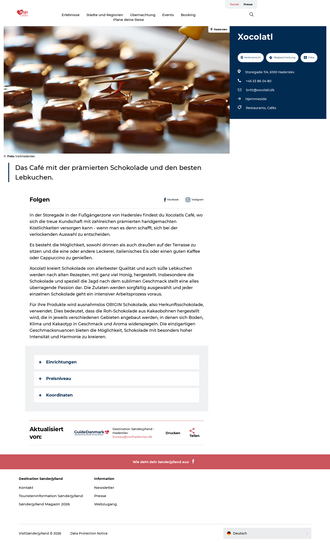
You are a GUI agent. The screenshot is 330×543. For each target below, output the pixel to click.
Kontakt (30, 483)
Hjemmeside (255, 95)
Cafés (271, 103)
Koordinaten (56, 391)
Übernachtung (160, 15)
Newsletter (106, 483)
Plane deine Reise (235, 15)
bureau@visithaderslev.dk (133, 432)
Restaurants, (256, 103)
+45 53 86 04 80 (258, 77)
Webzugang (107, 500)
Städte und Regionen (122, 15)
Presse (320, 4)
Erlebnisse (88, 15)
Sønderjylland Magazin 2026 (49, 504)
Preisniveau (55, 374)
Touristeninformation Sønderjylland (43, 493)
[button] (173, 429)
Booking (205, 15)
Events (186, 15)
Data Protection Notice (93, 534)
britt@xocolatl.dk (260, 86)
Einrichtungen (58, 357)
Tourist (307, 4)
